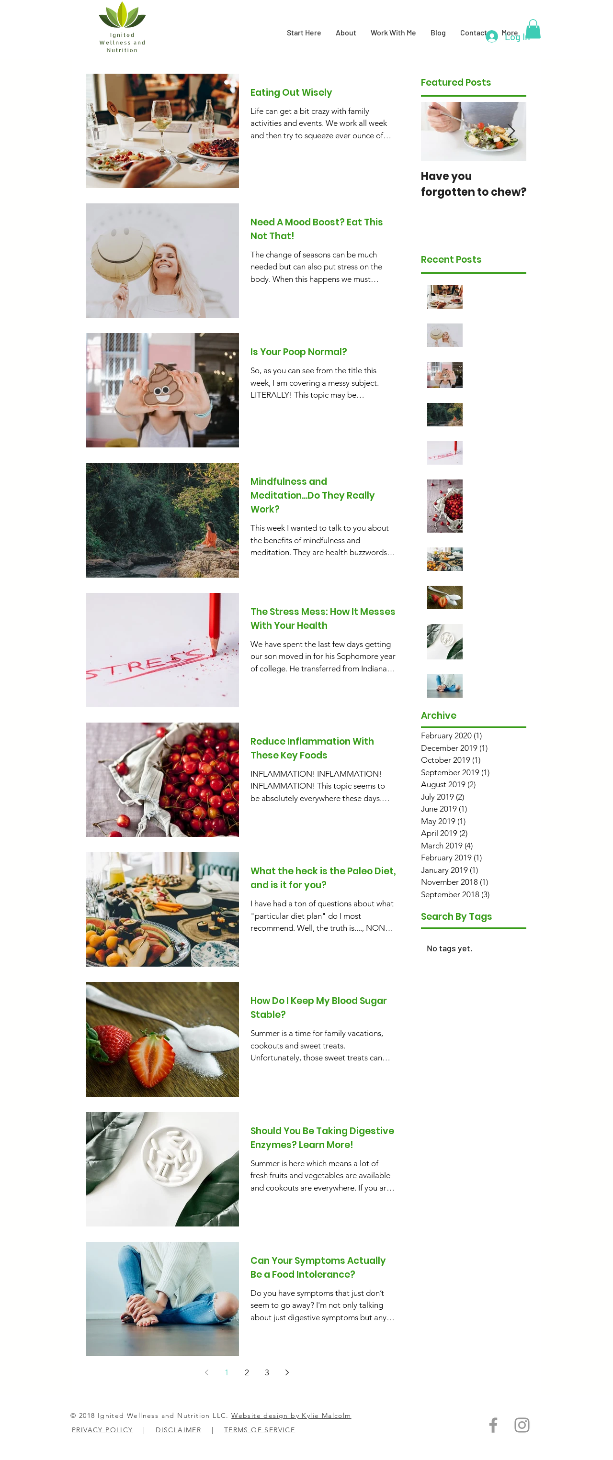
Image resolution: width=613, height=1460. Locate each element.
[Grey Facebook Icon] (493, 1425)
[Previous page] (206, 1372)
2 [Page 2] (247, 1372)
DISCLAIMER (178, 1430)
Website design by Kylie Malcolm (291, 1415)
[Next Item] (511, 131)
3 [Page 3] (267, 1372)
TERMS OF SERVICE (259, 1430)
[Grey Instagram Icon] (522, 1425)
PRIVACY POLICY (102, 1430)
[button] (533, 29)
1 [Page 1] (227, 1372)
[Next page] (286, 1372)
